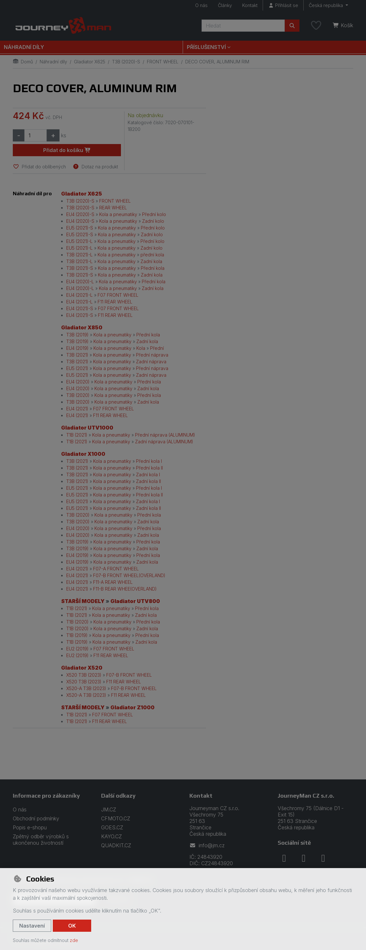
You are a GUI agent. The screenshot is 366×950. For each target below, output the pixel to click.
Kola (140, 348)
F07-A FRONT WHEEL (116, 568)
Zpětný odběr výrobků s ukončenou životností (41, 839)
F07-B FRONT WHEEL (129, 675)
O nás (201, 5)
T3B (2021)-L (79, 254)
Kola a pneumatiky (118, 214)
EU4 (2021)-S (79, 308)
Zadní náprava (151, 361)
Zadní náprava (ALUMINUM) (164, 441)
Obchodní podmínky (36, 818)
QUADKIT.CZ (116, 845)
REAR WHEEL (113, 207)
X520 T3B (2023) (83, 675)
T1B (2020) (77, 621)
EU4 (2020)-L (80, 281)
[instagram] (303, 858)
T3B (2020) (78, 395)
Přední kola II (149, 468)
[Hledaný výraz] (243, 26)
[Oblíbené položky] (316, 26)
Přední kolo (154, 214)
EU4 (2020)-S (80, 214)
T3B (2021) (77, 355)
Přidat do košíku (67, 150)
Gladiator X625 (89, 61)
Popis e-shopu (30, 827)
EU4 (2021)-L (79, 295)
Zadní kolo (153, 221)
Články (225, 5)
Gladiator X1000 (83, 454)
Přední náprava (152, 355)
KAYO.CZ (111, 836)
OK (72, 925)
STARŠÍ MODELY (83, 601)
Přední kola (152, 268)
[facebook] (284, 858)
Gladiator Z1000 (132, 707)
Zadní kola (151, 261)
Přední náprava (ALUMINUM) (165, 435)
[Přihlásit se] (283, 5)
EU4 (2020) (78, 381)
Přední (157, 348)
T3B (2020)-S (126, 61)
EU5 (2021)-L (79, 241)
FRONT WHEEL (163, 61)
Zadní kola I (148, 474)
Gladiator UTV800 (135, 601)
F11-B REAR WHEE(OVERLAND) (125, 589)
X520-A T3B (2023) (86, 688)
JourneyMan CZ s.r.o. (306, 795)
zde (74, 940)
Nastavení (32, 925)
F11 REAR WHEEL (115, 301)
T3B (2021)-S (79, 268)
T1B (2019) (77, 635)
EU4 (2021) (77, 408)
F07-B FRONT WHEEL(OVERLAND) (129, 575)
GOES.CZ (112, 827)
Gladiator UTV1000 (87, 427)
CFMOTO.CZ (115, 818)
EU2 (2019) (77, 648)
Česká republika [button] (326, 5)
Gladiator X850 (81, 327)
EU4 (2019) (77, 348)
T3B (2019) (77, 334)
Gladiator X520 (81, 667)
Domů (23, 61)
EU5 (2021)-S (79, 227)
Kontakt (250, 5)
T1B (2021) (76, 435)
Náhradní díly (24, 47)
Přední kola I (149, 461)
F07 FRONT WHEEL (118, 295)
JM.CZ (108, 809)
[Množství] (35, 135)
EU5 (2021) (77, 368)
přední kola (152, 254)
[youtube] (323, 858)
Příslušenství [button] (206, 47)
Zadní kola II (148, 481)
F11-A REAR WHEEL (113, 582)
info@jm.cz (207, 845)
